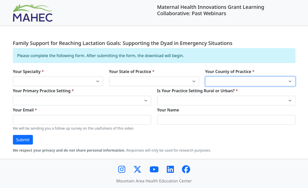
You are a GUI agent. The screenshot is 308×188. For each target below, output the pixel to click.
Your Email (23, 110)
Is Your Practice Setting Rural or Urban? (196, 90)
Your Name (168, 110)
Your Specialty (27, 71)
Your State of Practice (130, 71)
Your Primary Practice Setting (42, 90)
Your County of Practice (228, 71)
